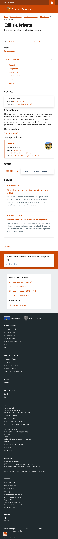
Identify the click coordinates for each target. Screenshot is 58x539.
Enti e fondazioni (9, 335)
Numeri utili (8, 450)
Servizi (27, 528)
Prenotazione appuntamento (13, 505)
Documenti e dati (9, 332)
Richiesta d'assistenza (11, 507)
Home (6, 17)
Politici (6, 344)
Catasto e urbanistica (11, 365)
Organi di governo (9, 338)
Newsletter (7, 520)
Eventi (6, 397)
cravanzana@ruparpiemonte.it (23, 104)
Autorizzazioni (13, 186)
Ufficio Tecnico (44, 17)
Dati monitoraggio (10, 528)
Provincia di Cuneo (10, 482)
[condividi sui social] (9, 41)
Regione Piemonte (9, 3)
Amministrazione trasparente (13, 497)
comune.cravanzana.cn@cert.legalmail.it (24, 155)
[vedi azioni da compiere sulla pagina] (35, 41)
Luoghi (6, 394)
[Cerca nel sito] (51, 9)
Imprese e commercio (15, 215)
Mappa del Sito (17, 531)
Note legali (7, 491)
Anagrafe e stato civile (11, 359)
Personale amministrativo (12, 341)
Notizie (6, 382)
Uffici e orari (8, 447)
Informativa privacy (10, 488)
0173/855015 (18, 101)
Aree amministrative (10, 329)
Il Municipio (11, 143)
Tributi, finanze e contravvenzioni (14, 371)
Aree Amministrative (31, 17)
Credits (40, 528)
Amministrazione (16, 17)
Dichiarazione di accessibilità (13, 495)
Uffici (5, 348)
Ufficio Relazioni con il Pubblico (14, 444)
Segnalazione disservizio (12, 502)
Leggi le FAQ (8, 500)
